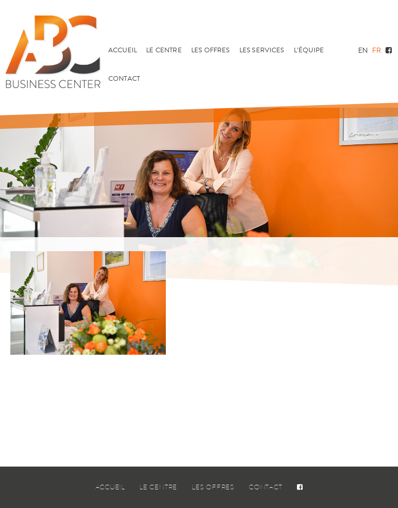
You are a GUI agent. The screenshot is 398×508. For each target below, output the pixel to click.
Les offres (210, 50)
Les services (262, 50)
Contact (124, 78)
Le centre (163, 50)
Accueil (122, 50)
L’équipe (309, 50)
